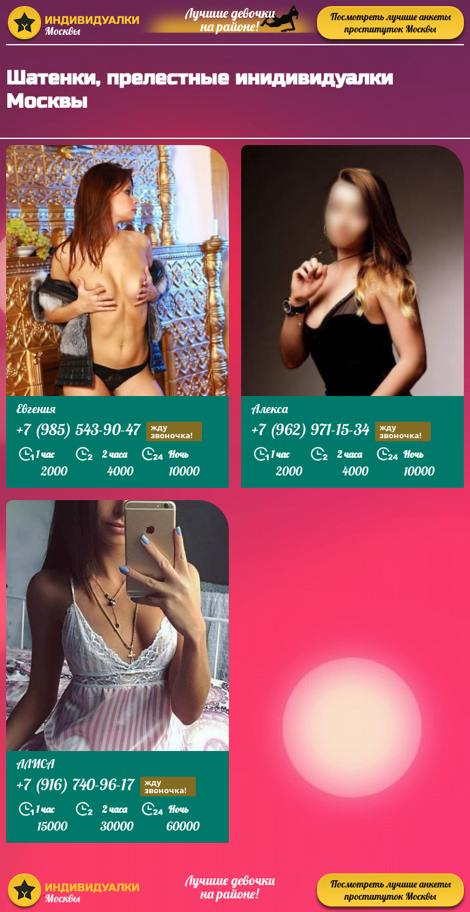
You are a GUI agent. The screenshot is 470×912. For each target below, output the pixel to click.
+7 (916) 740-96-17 (106, 786)
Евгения (36, 408)
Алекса (270, 408)
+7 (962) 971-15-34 (341, 431)
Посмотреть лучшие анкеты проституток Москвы (390, 22)
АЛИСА (35, 763)
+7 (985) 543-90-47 (109, 431)
